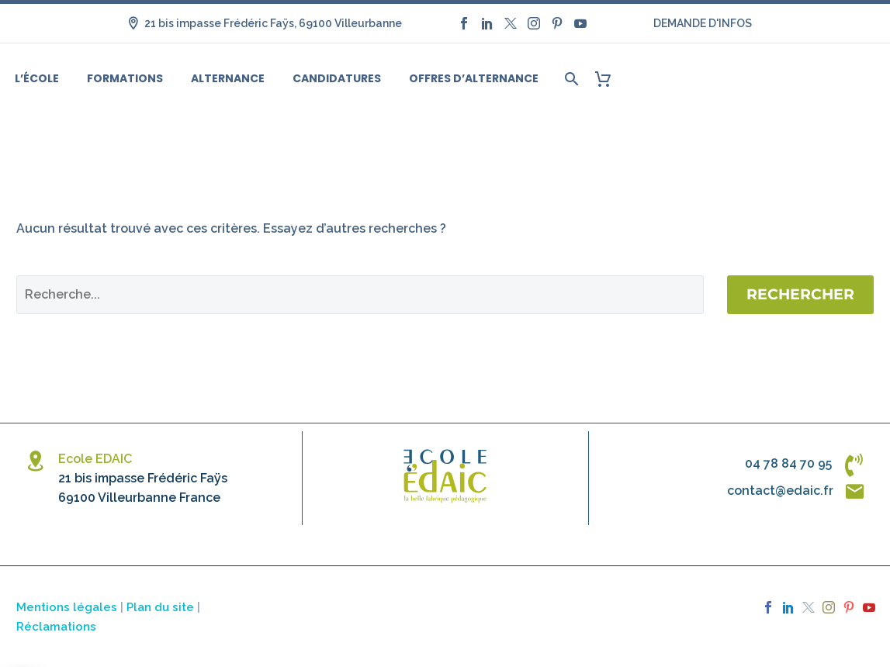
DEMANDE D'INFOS (702, 23)
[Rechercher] (570, 78)
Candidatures (337, 78)
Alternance (228, 78)
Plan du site (160, 606)
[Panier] (609, 78)
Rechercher (800, 294)
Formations (125, 78)
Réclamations (56, 626)
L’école (37, 78)
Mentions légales (66, 606)
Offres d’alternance (474, 78)
